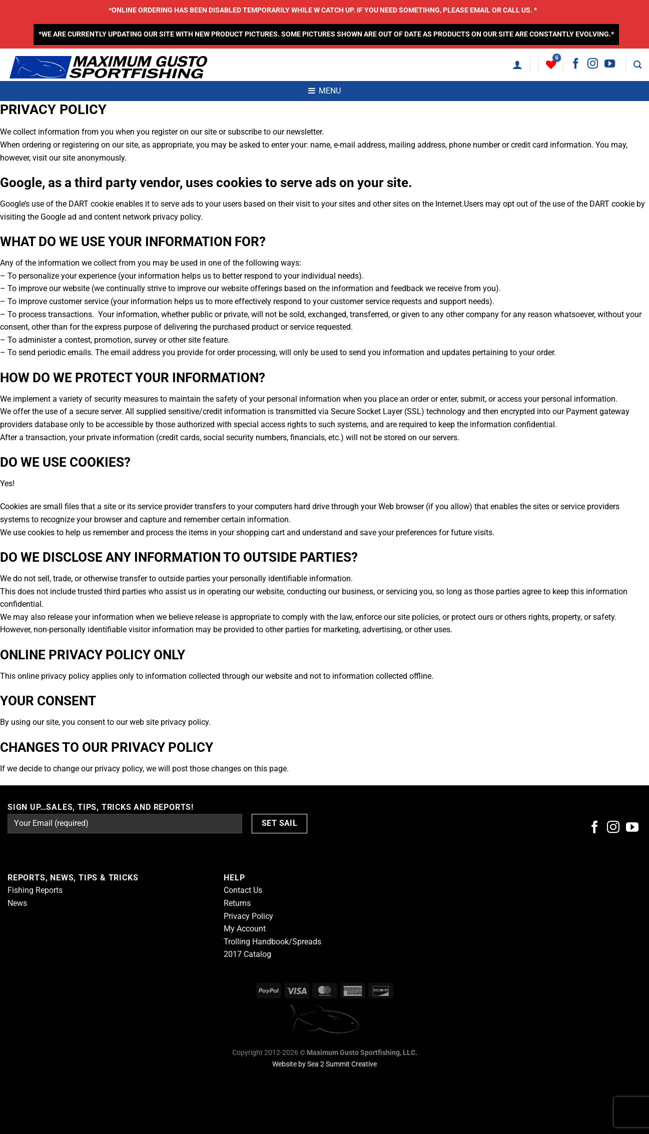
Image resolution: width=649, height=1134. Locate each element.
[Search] (637, 65)
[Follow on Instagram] (592, 64)
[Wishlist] (551, 65)
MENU (324, 91)
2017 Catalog (247, 954)
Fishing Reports (35, 890)
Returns (237, 903)
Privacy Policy (248, 916)
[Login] (517, 65)
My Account (245, 928)
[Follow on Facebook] (575, 64)
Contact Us (243, 890)
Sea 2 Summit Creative (342, 1064)
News (17, 903)
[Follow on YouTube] (609, 64)
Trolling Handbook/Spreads (272, 941)
